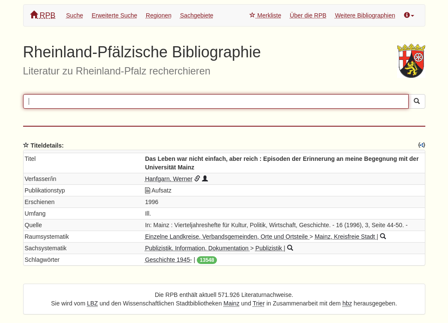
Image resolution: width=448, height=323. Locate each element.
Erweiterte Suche (114, 15)
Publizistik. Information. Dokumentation (197, 248)
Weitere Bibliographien (365, 15)
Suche (74, 15)
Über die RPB (308, 15)
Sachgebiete (197, 15)
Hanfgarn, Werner (169, 178)
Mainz (231, 303)
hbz (347, 303)
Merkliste (265, 15)
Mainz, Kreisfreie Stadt (345, 236)
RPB (43, 15)
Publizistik (269, 248)
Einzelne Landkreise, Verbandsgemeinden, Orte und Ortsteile (227, 236)
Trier (259, 303)
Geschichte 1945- (168, 259)
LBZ (92, 303)
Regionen (159, 15)
